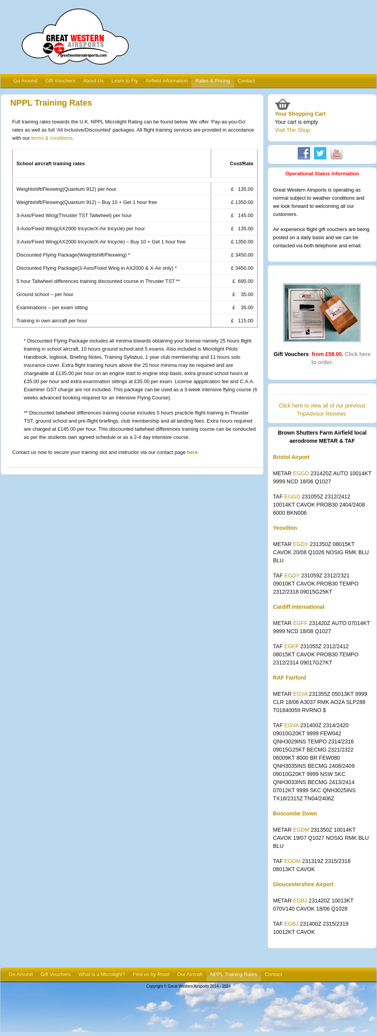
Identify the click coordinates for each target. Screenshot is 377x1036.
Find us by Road (151, 974)
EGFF (300, 623)
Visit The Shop (292, 130)
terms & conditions (52, 138)
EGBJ (300, 900)
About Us (93, 81)
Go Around (26, 81)
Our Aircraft (190, 974)
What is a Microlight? (101, 974)
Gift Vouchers (60, 81)
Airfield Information (167, 81)
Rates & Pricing (212, 81)
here (192, 452)
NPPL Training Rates (233, 974)
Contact (246, 81)
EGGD (301, 473)
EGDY (300, 544)
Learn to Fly (124, 81)
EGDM (301, 830)
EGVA (300, 694)
